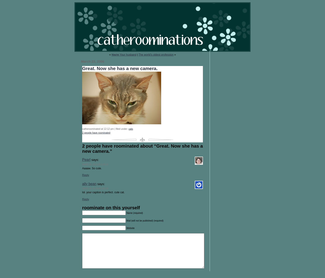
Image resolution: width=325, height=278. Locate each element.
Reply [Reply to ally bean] (85, 199)
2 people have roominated (96, 132)
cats (131, 128)
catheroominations (162, 27)
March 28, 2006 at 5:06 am (95, 188)
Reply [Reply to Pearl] (85, 175)
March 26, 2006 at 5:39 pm (95, 164)
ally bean (89, 184)
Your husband (123, 54)
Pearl (86, 160)
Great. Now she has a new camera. (120, 68)
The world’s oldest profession (156, 54)
